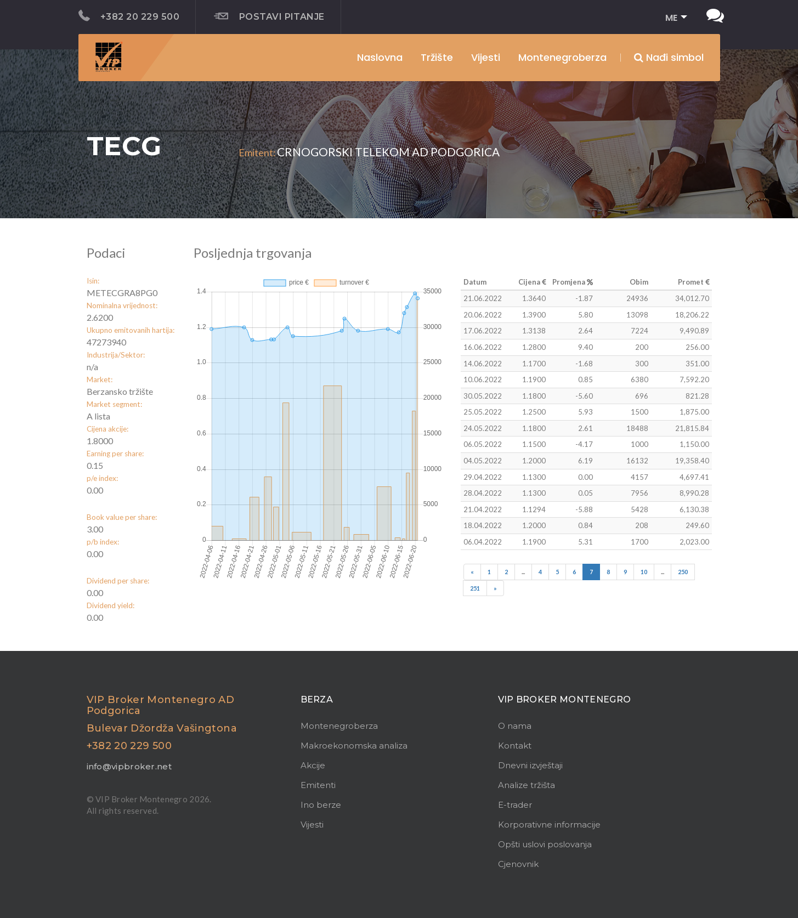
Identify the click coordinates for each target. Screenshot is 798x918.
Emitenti (318, 785)
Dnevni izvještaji (530, 765)
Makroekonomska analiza (354, 745)
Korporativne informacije (549, 824)
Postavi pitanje (269, 16)
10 (644, 571)
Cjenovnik (518, 864)
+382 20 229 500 (129, 15)
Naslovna (380, 57)
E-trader (515, 805)
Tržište (437, 57)
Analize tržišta (526, 785)
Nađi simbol (669, 57)
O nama (514, 726)
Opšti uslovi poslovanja (545, 844)
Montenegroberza (339, 726)
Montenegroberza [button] (562, 57)
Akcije (313, 765)
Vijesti (485, 57)
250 (683, 571)
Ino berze (321, 805)
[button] (673, 18)
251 (475, 588)
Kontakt (514, 745)
